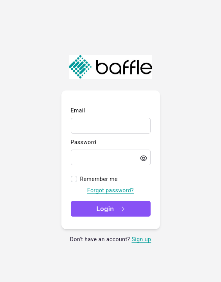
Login (110, 209)
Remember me (99, 179)
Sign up (141, 239)
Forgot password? (110, 190)
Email (78, 110)
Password (84, 142)
